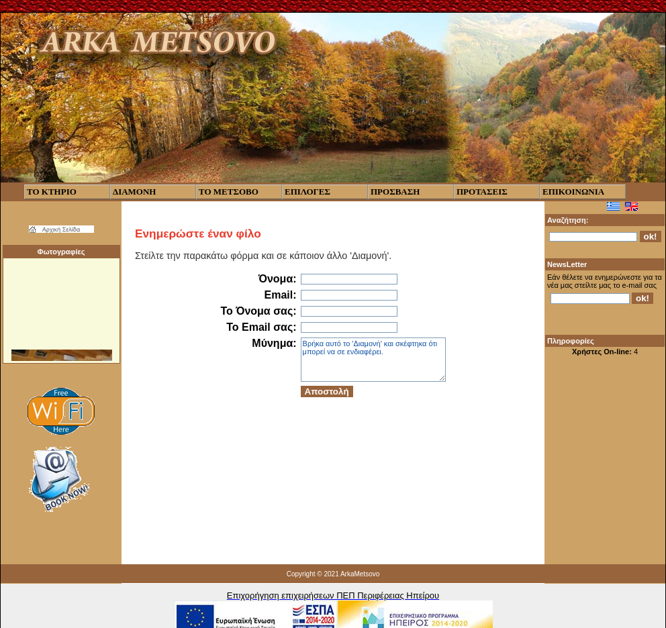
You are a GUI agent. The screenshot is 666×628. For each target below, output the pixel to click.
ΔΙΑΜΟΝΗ (134, 192)
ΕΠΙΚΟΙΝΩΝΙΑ (573, 192)
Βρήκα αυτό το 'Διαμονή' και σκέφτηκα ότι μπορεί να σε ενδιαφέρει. (373, 359)
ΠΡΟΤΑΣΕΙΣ (482, 192)
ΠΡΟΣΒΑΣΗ (395, 192)
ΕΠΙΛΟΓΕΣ (307, 192)
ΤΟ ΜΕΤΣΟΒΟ (228, 192)
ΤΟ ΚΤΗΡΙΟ (52, 192)
